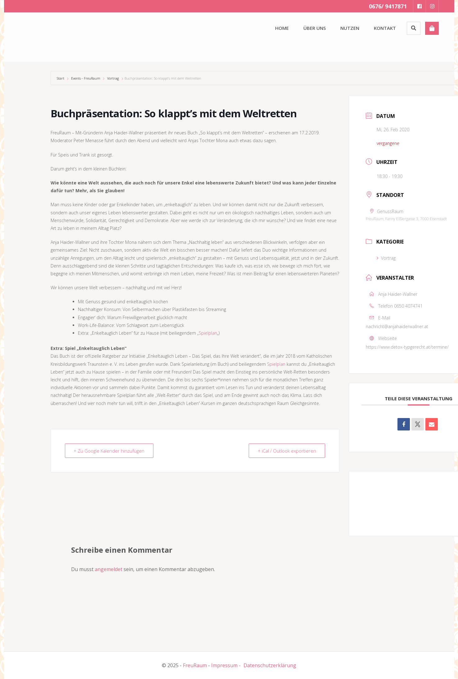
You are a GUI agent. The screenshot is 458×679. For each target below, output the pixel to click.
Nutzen (349, 28)
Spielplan (208, 333)
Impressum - (226, 665)
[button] (38, 35)
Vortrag (113, 78)
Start (61, 78)
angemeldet (108, 569)
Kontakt (385, 28)
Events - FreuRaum (85, 78)
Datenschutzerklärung (269, 665)
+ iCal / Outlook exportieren (287, 451)
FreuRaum (195, 665)
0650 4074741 (408, 306)
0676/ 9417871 (388, 6)
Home (282, 28)
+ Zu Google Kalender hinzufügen (109, 451)
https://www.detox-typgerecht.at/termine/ (407, 347)
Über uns (314, 28)
